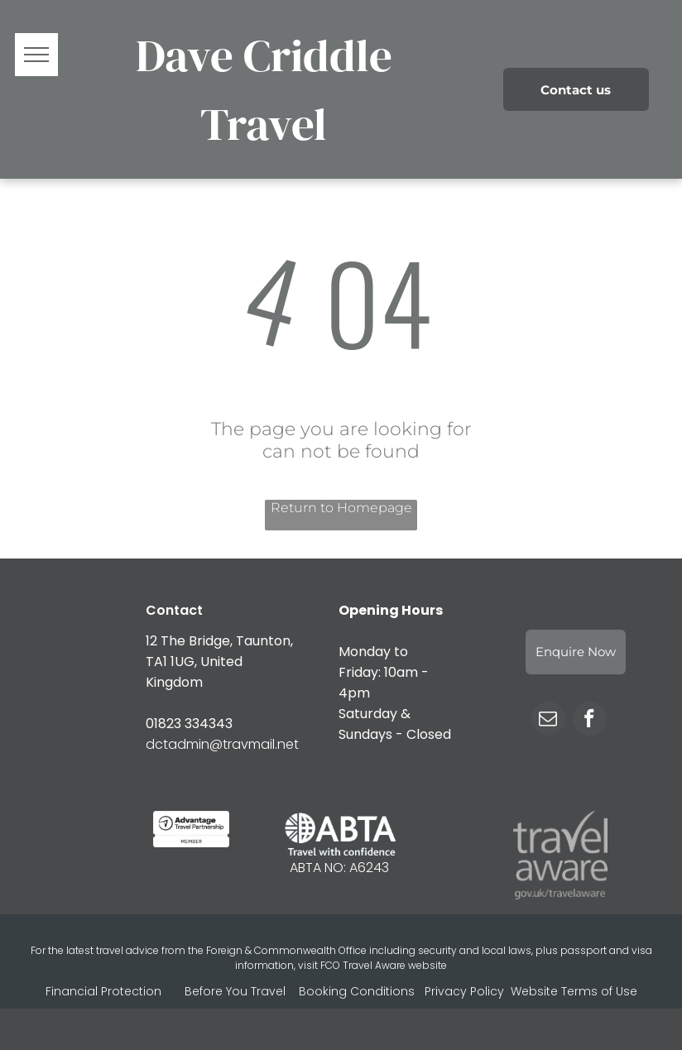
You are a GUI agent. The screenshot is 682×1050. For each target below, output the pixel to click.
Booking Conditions (357, 991)
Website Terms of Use (574, 991)
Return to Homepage (341, 507)
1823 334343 (193, 723)
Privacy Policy (464, 991)
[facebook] (590, 721)
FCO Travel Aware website (383, 965)
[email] (548, 721)
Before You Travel (235, 991)
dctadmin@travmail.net (222, 744)
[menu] (36, 54)
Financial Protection (103, 991)
